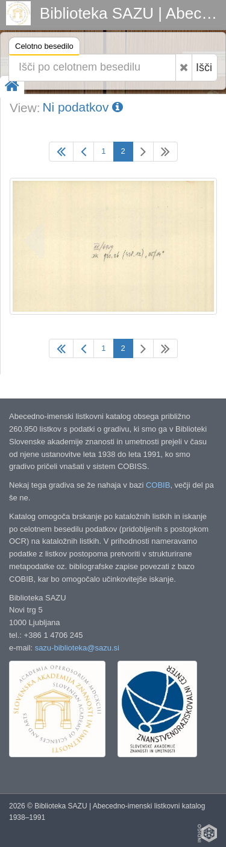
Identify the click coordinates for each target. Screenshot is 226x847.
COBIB (158, 485)
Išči (204, 67)
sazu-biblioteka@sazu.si (77, 647)
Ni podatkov (82, 107)
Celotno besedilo (44, 48)
